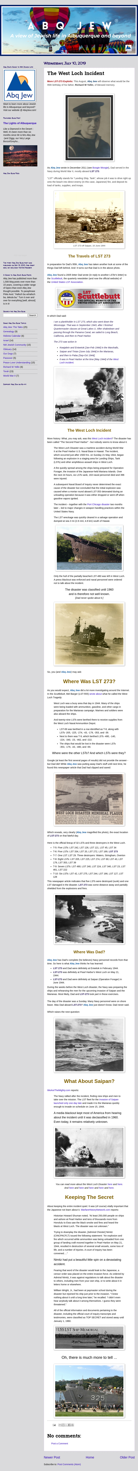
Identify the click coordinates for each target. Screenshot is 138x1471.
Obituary (7, 349)
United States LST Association (67, 282)
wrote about (95, 694)
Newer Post (52, 1457)
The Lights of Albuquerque (20, 123)
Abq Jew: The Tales (13, 327)
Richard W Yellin (11, 367)
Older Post (127, 1457)
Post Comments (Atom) (69, 1464)
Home (90, 1457)
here (110, 1184)
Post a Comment (59, 1443)
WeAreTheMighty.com (58, 1090)
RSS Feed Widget (20, 255)
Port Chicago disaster (98, 504)
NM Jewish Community (14, 345)
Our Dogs (8, 353)
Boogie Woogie (100, 167)
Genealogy (8, 331)
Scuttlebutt (56, 278)
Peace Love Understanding (16, 362)
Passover (8, 358)
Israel (6, 340)
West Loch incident (102, 438)
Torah (6, 371)
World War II (9, 376)
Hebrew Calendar (12, 336)
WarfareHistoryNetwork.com (95, 1209)
